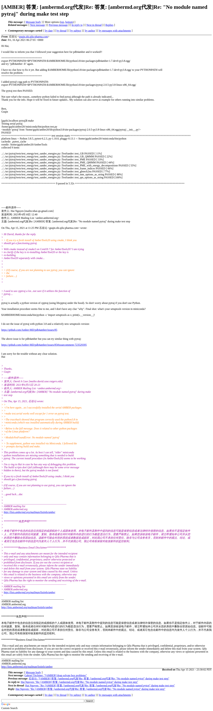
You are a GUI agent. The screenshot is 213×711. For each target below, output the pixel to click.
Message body (33, 22)
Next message (37, 25)
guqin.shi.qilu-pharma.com (33, 36)
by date (49, 30)
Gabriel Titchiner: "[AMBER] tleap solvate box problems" (55, 675)
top (62, 22)
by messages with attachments (115, 30)
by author (90, 30)
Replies (109, 25)
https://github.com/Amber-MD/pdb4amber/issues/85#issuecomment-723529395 (44, 344)
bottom (69, 22)
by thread (62, 30)
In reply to (77, 25)
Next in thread (94, 25)
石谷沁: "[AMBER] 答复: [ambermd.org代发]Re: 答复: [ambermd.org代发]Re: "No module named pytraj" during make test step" (99, 678)
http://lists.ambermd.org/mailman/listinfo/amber (29, 512)
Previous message (58, 25)
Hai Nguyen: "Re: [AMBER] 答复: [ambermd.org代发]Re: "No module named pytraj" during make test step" (79, 682)
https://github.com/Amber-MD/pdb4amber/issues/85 (29, 329)
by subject (75, 30)
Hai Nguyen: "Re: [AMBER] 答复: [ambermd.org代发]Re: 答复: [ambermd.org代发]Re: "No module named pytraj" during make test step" (100, 685)
